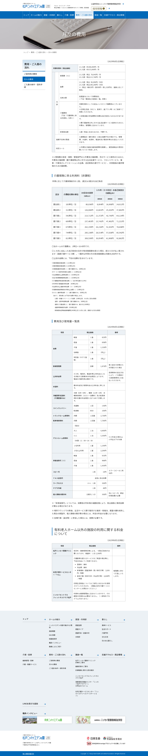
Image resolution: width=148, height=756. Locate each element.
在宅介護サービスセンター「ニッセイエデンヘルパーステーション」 (87, 693)
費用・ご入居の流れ (84, 15)
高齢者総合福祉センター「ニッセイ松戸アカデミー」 (87, 683)
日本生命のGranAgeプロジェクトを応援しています (106, 743)
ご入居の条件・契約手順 (33, 85)
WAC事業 (52, 635)
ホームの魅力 (36, 15)
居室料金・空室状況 (82, 633)
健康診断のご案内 (81, 666)
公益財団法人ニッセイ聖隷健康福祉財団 (106, 4)
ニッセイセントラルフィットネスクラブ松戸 (87, 677)
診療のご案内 (80, 662)
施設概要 (52, 631)
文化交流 (105, 637)
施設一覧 (98, 15)
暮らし (59, 15)
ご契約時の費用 (30, 74)
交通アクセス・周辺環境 (114, 15)
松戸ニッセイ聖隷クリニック (85, 661)
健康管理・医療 (28, 661)
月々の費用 (28, 79)
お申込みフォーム (81, 686)
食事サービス (106, 625)
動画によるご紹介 (55, 647)
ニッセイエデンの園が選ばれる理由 (60, 626)
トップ (26, 15)
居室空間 (78, 625)
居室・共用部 (49, 15)
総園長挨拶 (53, 639)
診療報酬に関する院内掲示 (84, 670)
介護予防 (105, 633)
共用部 (77, 637)
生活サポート (106, 629)
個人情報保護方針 (28, 754)
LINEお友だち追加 (30, 704)
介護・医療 (69, 15)
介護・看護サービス (29, 664)
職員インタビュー (55, 643)
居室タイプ (79, 629)
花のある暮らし (107, 641)
